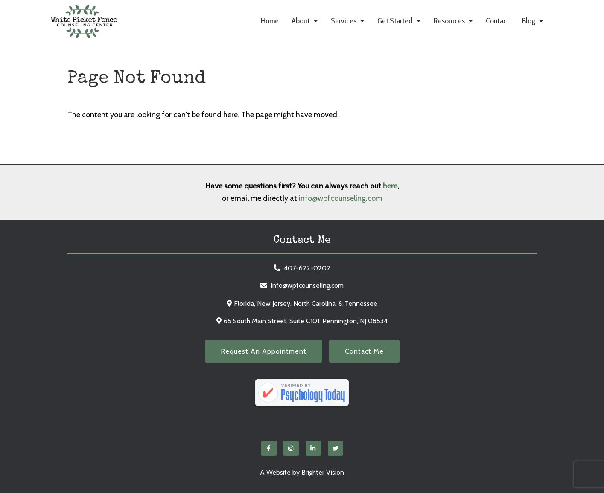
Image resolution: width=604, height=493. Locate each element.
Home (270, 21)
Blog (528, 21)
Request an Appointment (263, 351)
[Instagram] (291, 448)
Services (343, 21)
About (301, 21)
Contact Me (364, 351)
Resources (449, 21)
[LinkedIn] (313, 448)
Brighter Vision (322, 472)
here (390, 186)
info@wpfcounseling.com (340, 198)
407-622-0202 (307, 268)
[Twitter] (335, 448)
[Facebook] (269, 448)
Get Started (395, 21)
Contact (497, 21)
